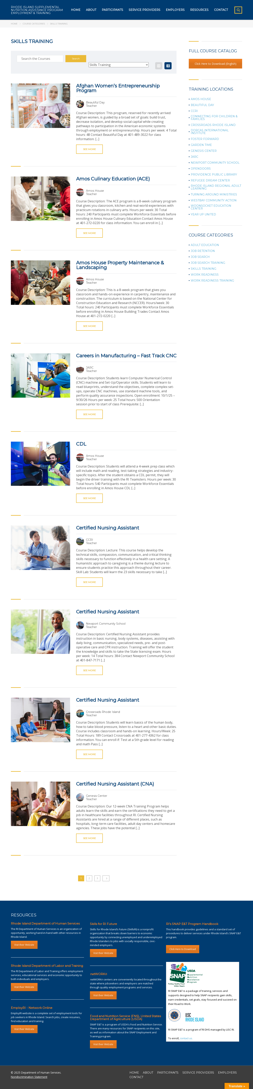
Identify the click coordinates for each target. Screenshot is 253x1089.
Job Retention (203, 251)
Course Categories (34, 23)
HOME (134, 1072)
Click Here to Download (182, 949)
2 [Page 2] (89, 878)
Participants (112, 10)
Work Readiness (205, 274)
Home (75, 10)
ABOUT (148, 1072)
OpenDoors (201, 168)
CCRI (194, 111)
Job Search (200, 256)
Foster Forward (205, 139)
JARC (194, 156)
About (91, 10)
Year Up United (203, 214)
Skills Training (203, 268)
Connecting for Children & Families (214, 117)
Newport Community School (215, 162)
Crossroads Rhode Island (213, 125)
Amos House (201, 99)
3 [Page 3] (97, 878)
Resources (199, 10)
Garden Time (201, 145)
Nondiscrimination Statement (29, 1077)
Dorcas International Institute (210, 131)
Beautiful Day (202, 105)
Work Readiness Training (212, 280)
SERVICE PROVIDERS (198, 1072)
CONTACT (136, 1077)
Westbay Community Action (214, 200)
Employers (175, 10)
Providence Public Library (214, 174)
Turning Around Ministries (214, 194)
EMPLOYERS (227, 1072)
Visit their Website (24, 944)
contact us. (186, 1038)
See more (89, 149)
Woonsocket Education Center (211, 207)
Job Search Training (208, 262)
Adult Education (205, 245)
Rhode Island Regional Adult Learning (216, 187)
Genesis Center (204, 150)
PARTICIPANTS (167, 1072)
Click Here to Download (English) (215, 64)
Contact (221, 10)
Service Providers (144, 10)
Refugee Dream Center (210, 180)
